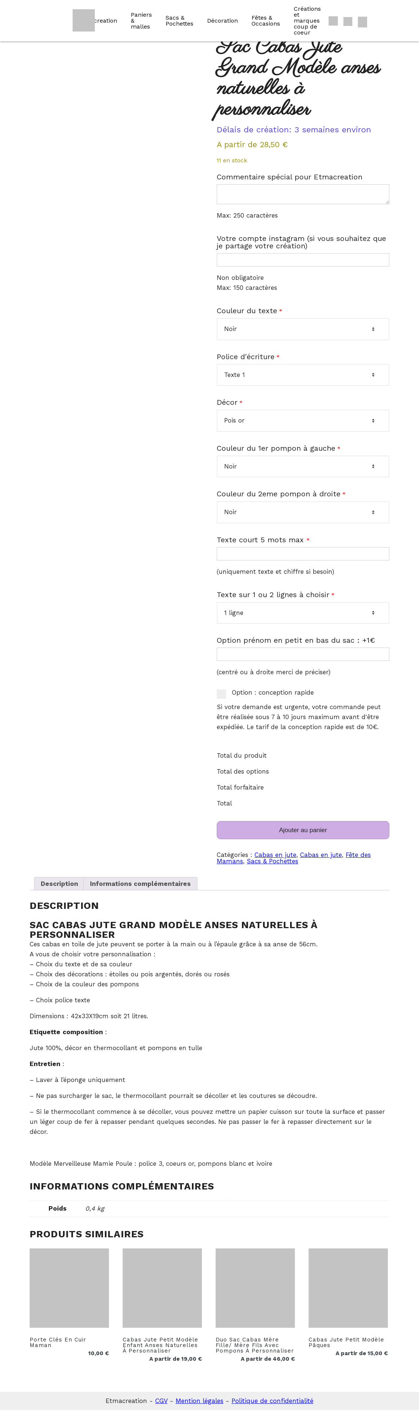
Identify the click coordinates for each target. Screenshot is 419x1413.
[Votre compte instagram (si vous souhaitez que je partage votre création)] (303, 262)
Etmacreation (98, 20)
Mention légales (199, 1403)
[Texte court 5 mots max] (303, 556)
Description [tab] (59, 886)
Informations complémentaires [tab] (140, 886)
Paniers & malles (141, 20)
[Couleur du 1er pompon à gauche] (303, 469)
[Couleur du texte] (303, 332)
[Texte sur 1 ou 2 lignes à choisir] (303, 615)
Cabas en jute (275, 857)
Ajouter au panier (303, 833)
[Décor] (303, 423)
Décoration (222, 20)
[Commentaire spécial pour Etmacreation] (303, 195)
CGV (161, 1403)
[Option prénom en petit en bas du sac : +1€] (303, 657)
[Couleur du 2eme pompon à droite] (303, 515)
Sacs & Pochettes (179, 20)
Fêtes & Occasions (266, 20)
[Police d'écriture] (303, 377)
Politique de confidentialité (272, 1403)
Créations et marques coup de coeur (307, 20)
